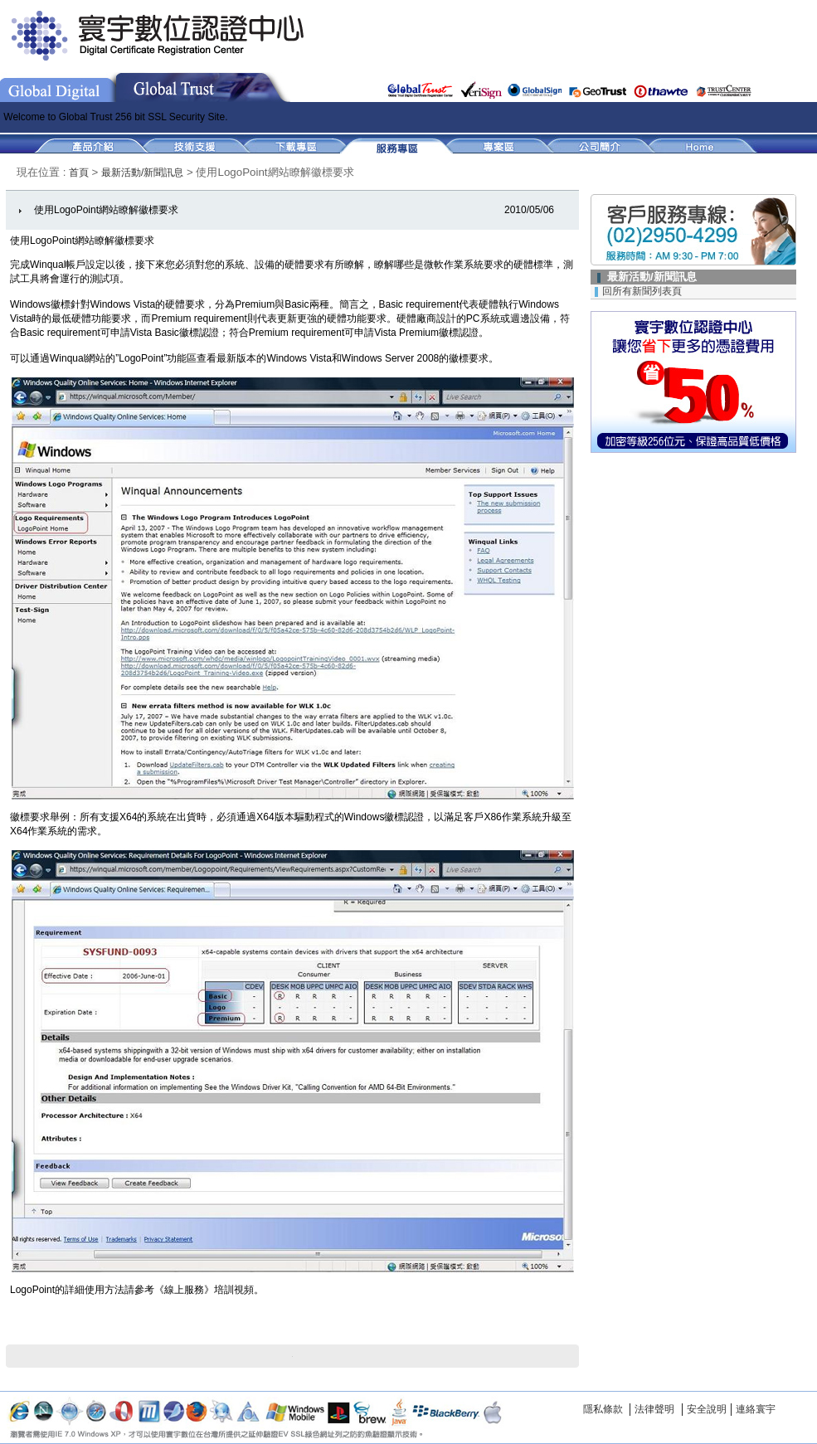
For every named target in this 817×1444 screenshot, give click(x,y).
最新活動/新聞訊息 (142, 172)
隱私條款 (603, 1409)
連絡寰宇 (756, 1409)
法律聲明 (654, 1409)
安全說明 (707, 1409)
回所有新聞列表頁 (642, 291)
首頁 (80, 172)
